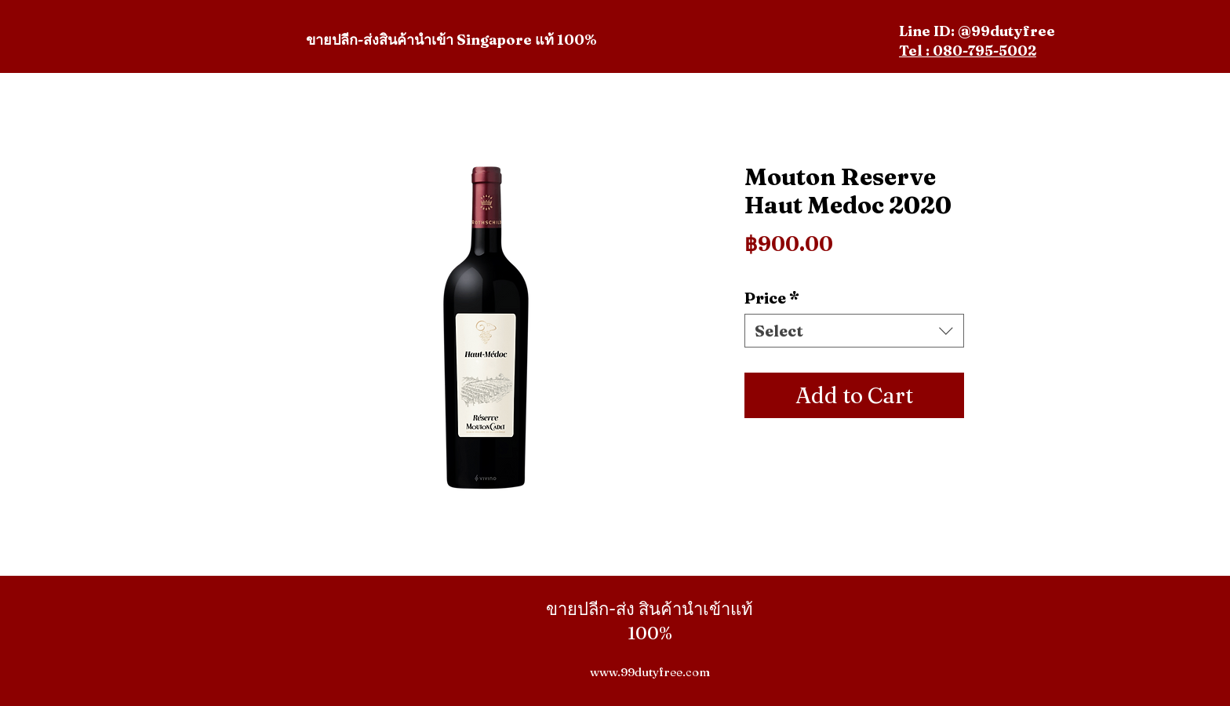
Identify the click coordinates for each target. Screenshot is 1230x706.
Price (771, 298)
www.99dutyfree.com (650, 671)
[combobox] (854, 331)
